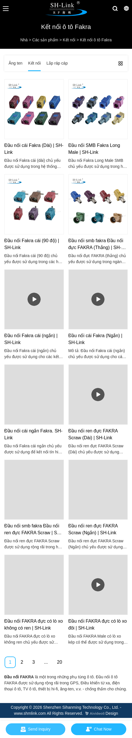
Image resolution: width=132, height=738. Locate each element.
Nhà (24, 40)
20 (59, 662)
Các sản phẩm (45, 40)
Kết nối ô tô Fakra (96, 40)
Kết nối (69, 40)
